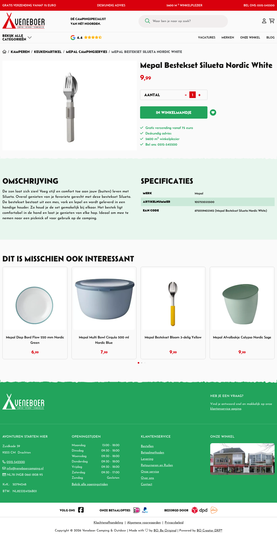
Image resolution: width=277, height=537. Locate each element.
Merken (228, 37)
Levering (147, 459)
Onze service (150, 471)
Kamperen (20, 52)
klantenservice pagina (225, 408)
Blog (270, 37)
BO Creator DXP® (209, 530)
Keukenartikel (48, 52)
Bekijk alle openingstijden (90, 484)
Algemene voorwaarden (144, 522)
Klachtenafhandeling (108, 522)
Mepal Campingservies (86, 52)
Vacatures (206, 37)
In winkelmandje (173, 112)
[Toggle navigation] (17, 37)
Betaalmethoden (152, 452)
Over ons (147, 478)
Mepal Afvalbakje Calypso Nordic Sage (242, 337)
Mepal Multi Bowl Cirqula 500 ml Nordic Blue (104, 340)
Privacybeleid (174, 522)
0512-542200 (16, 462)
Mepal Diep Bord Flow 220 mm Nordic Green (35, 340)
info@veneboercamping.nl (25, 468)
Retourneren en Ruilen (157, 465)
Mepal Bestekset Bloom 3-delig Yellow (173, 337)
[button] (264, 21)
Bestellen (147, 446)
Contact (146, 484)
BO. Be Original (165, 530)
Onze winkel (250, 37)
